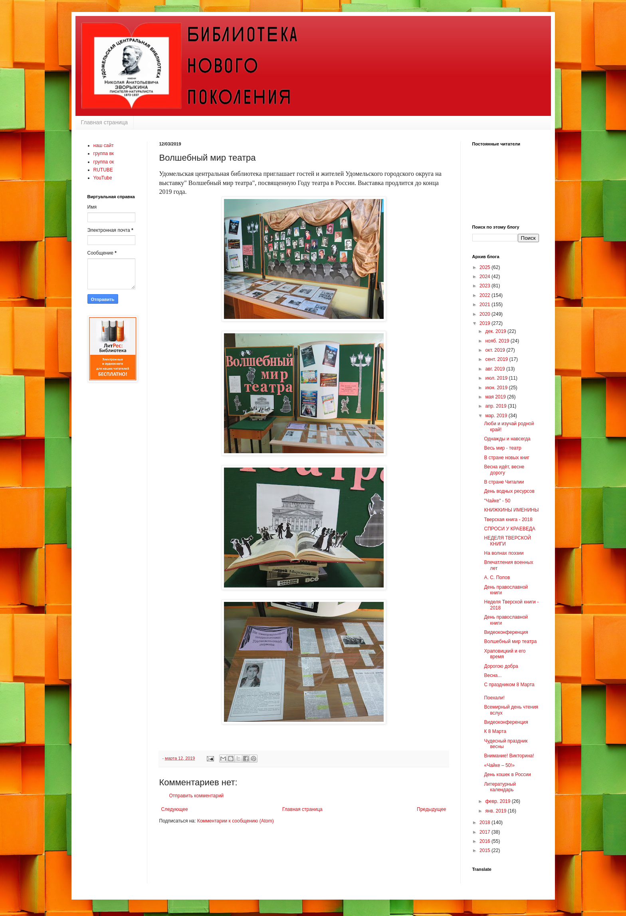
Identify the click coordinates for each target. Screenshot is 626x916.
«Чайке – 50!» (499, 765)
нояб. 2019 (497, 341)
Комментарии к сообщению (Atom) (235, 821)
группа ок (103, 162)
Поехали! (494, 698)
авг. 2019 (495, 369)
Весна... (492, 675)
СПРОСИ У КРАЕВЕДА (509, 529)
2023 (485, 286)
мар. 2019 (496, 415)
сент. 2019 (497, 359)
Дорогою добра (501, 666)
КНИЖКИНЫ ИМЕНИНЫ (511, 510)
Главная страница (104, 122)
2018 (485, 822)
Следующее (174, 809)
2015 (485, 850)
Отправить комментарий (196, 796)
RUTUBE (103, 170)
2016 (485, 841)
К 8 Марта (495, 731)
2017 (485, 832)
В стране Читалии (504, 482)
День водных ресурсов (509, 491)
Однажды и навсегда (507, 439)
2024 (485, 276)
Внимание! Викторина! (509, 756)
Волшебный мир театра (510, 641)
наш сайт (103, 145)
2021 (485, 304)
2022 (485, 295)
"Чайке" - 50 (497, 501)
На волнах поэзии (503, 553)
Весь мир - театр (502, 448)
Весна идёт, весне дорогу (504, 469)
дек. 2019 (496, 331)
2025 (485, 267)
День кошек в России (507, 774)
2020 (485, 314)
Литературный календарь (500, 787)
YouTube (102, 178)
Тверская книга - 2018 (508, 519)
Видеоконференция (506, 632)
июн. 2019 (497, 387)
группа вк (103, 153)
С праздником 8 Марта (509, 684)
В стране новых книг (506, 457)
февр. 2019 (498, 801)
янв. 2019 (496, 811)
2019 (485, 323)
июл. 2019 (497, 378)
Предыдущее (431, 809)
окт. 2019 (495, 350)
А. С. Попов (497, 577)
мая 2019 (496, 397)
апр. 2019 (496, 406)
